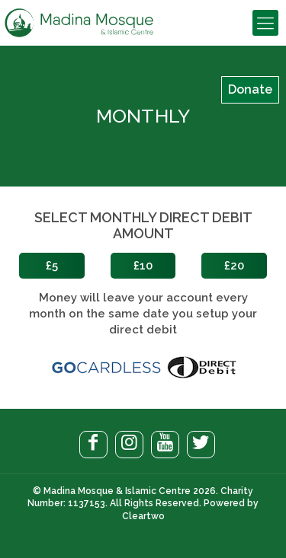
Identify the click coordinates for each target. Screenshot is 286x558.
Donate (250, 89)
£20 (234, 266)
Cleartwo (143, 516)
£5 (52, 266)
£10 (143, 266)
